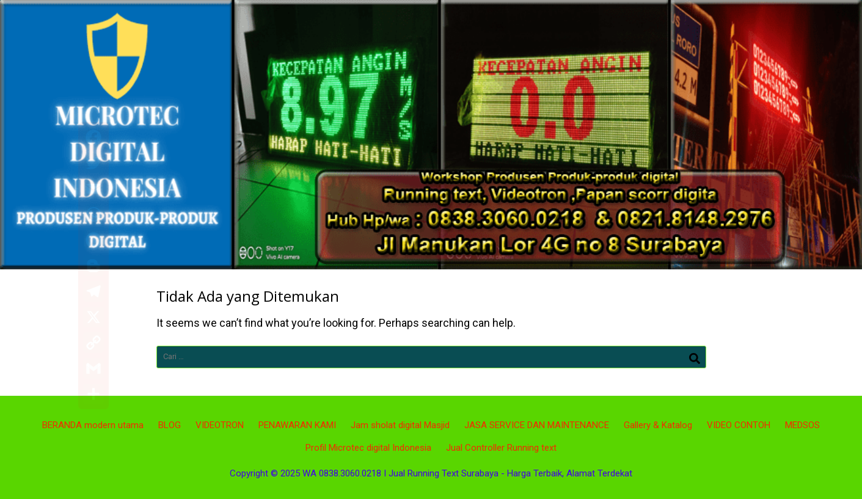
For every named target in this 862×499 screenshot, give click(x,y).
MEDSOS (802, 425)
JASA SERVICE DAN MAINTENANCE (536, 425)
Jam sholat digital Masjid (400, 425)
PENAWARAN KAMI (297, 425)
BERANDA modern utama (93, 425)
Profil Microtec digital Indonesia (368, 447)
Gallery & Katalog (658, 425)
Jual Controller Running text (501, 447)
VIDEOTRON (219, 425)
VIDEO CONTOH (738, 425)
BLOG (169, 425)
